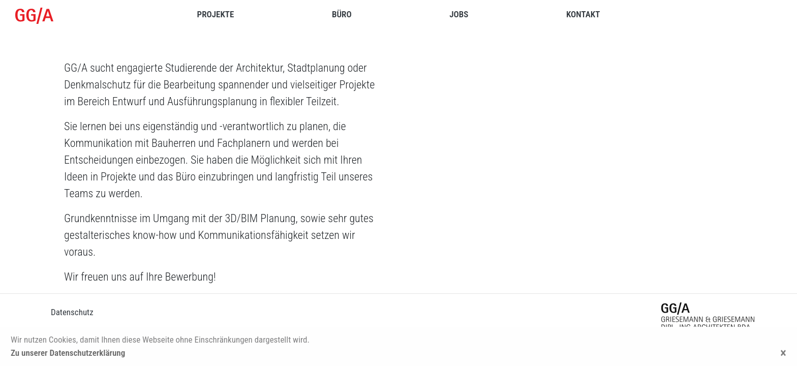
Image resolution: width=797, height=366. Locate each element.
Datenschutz (72, 312)
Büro (342, 14)
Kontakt (583, 14)
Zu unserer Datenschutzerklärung (68, 353)
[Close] (783, 353)
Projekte (215, 14)
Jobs (458, 14)
